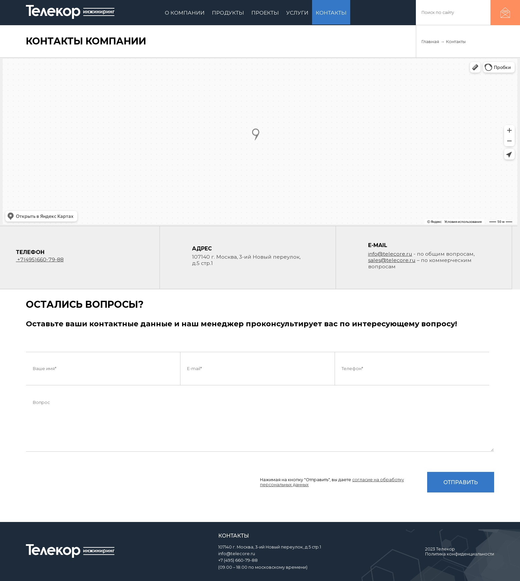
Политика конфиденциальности (459, 553)
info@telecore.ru (390, 254)
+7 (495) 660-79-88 (238, 560)
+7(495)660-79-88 (40, 259)
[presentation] (76, 486)
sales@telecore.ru (392, 260)
